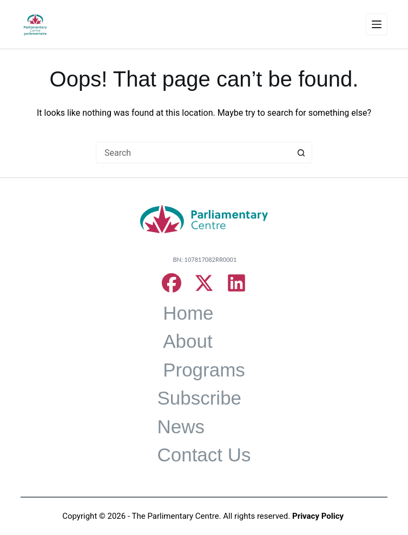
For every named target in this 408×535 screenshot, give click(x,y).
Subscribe (199, 397)
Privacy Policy (318, 516)
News (181, 426)
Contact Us (204, 454)
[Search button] (301, 152)
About (187, 341)
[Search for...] (193, 152)
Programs (204, 369)
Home (188, 312)
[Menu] (376, 24)
